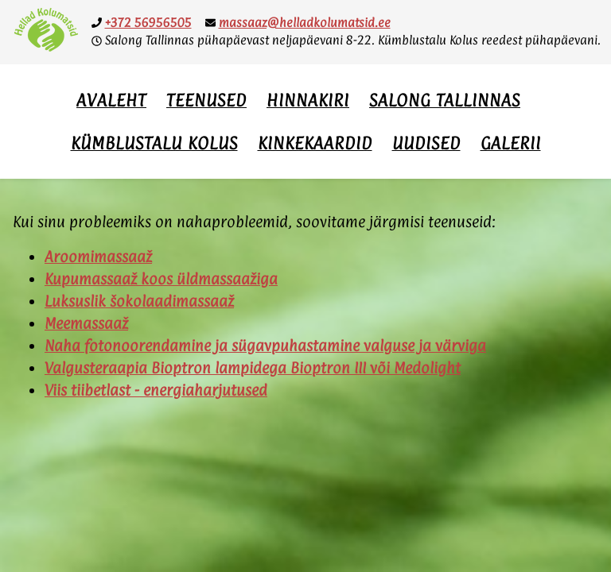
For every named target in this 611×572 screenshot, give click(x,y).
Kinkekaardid (315, 143)
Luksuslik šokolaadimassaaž (139, 301)
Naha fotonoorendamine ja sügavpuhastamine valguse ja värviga (265, 345)
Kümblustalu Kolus (154, 143)
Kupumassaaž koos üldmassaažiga (161, 279)
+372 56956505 (148, 22)
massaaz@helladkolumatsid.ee (305, 22)
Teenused (206, 100)
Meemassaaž (86, 323)
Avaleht (111, 100)
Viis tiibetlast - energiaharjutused (156, 390)
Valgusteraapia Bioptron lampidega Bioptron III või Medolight (253, 368)
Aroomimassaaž (98, 256)
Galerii (511, 143)
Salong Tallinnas (444, 100)
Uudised (426, 143)
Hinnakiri (308, 100)
